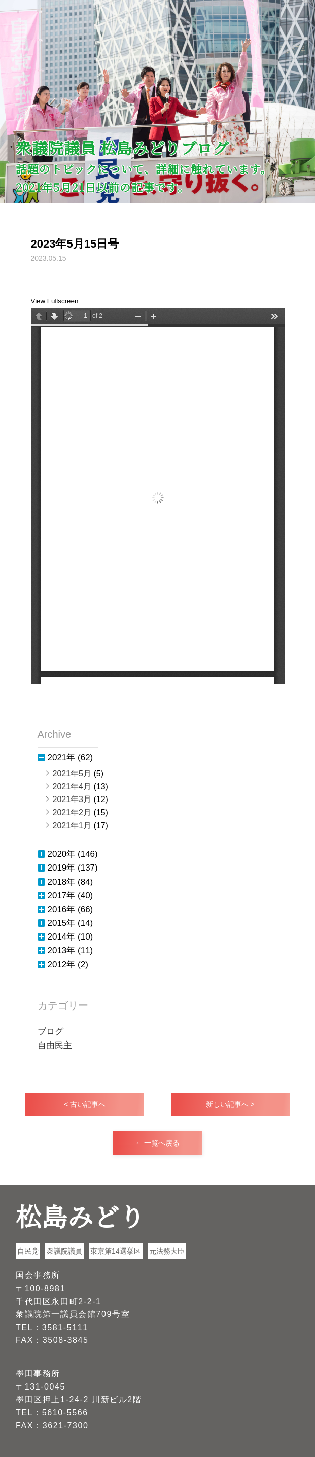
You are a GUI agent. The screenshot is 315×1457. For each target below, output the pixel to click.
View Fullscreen (55, 301)
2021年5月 (72, 773)
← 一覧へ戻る (157, 1143)
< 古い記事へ (85, 1104)
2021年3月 (72, 799)
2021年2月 (72, 812)
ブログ (50, 1031)
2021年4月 (72, 786)
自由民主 (55, 1045)
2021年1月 (72, 825)
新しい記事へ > (230, 1104)
